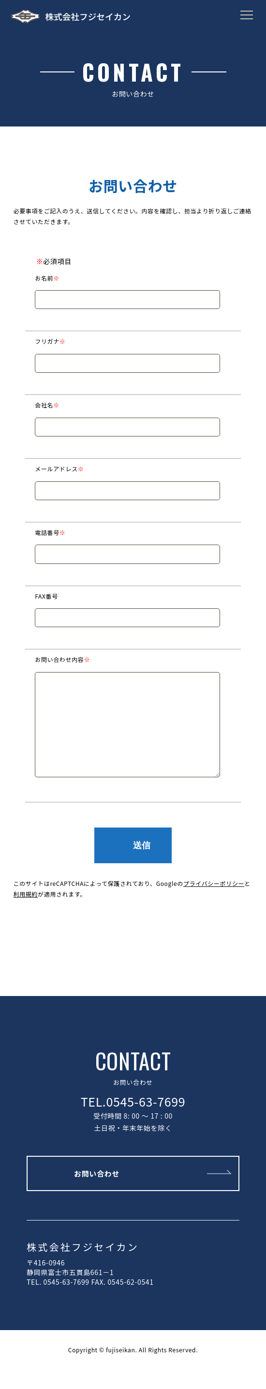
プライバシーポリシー (213, 902)
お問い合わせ (96, 1193)
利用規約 (26, 913)
